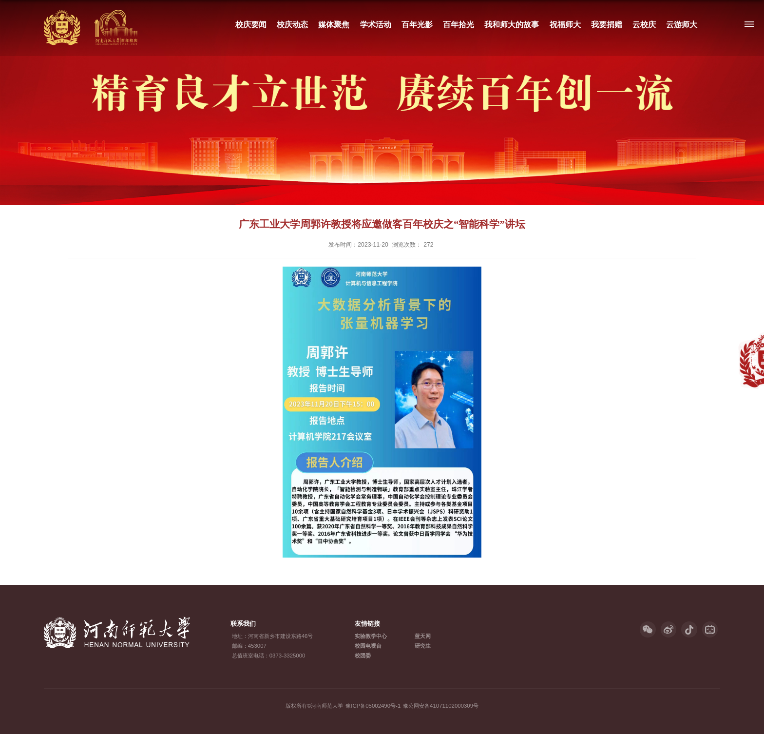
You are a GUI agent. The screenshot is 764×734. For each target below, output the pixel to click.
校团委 (363, 655)
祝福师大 (564, 24)
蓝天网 (423, 636)
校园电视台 (368, 646)
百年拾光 (458, 24)
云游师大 (681, 24)
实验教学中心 (371, 636)
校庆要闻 (251, 24)
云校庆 (644, 24)
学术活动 (375, 24)
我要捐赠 (606, 24)
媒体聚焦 (333, 24)
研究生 (423, 646)
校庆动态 (292, 24)
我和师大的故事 (511, 24)
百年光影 (416, 24)
